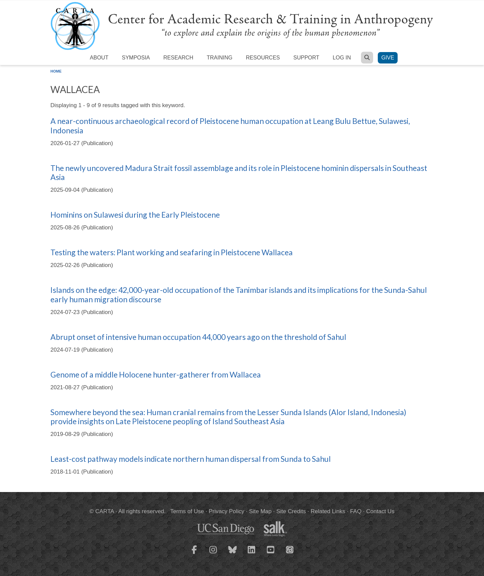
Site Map (260, 511)
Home (56, 71)
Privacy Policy (226, 511)
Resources (263, 57)
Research (178, 57)
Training (219, 57)
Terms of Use (187, 511)
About (99, 57)
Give (387, 57)
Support (306, 57)
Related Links (328, 511)
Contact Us (380, 511)
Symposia (136, 57)
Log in (342, 57)
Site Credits (291, 511)
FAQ (355, 511)
